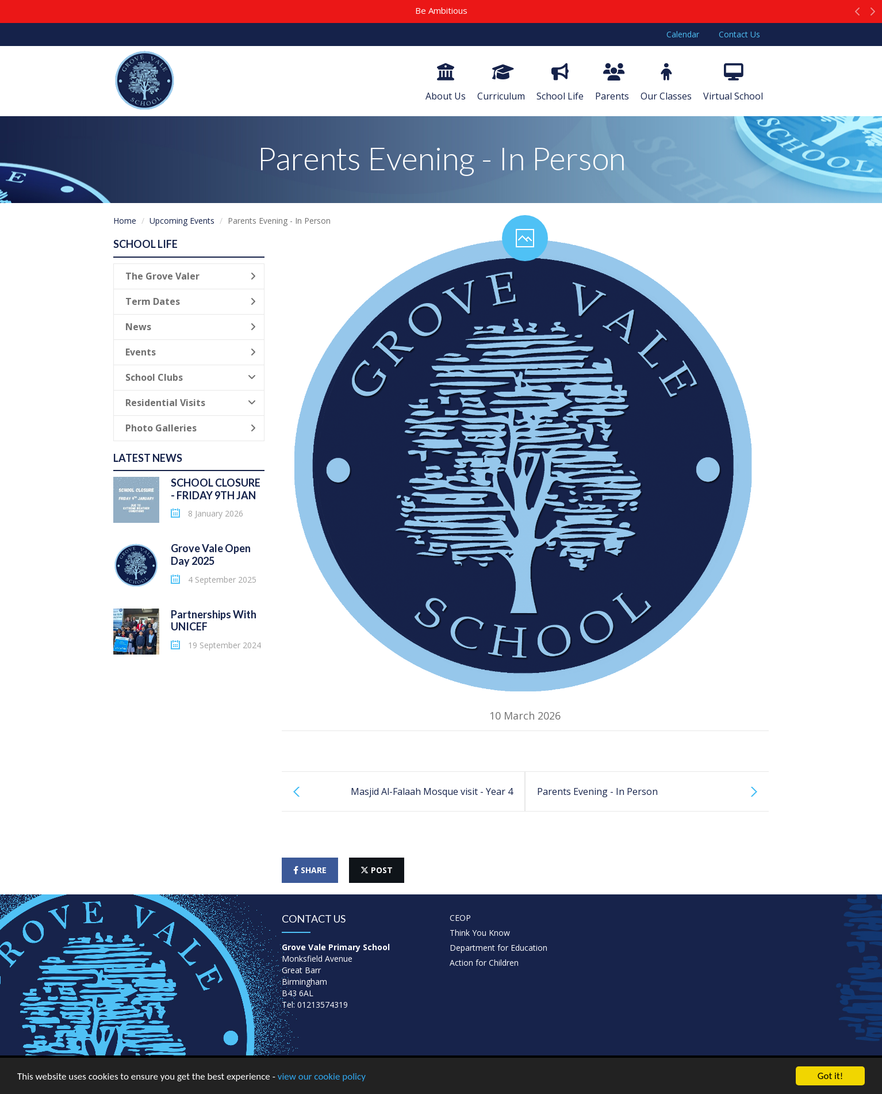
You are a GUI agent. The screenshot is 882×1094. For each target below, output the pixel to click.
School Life (560, 82)
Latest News (147, 458)
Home (124, 220)
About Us (445, 82)
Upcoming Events (181, 220)
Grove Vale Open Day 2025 (211, 554)
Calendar (682, 34)
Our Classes (666, 82)
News (190, 326)
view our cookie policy (322, 1077)
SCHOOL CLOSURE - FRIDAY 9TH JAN (215, 489)
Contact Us (739, 34)
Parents (612, 82)
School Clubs (190, 377)
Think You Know (480, 932)
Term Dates (190, 301)
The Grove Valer (190, 276)
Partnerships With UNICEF (213, 620)
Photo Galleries (190, 428)
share (310, 870)
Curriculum (501, 82)
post (377, 870)
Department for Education (498, 947)
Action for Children (484, 962)
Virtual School (733, 82)
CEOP (460, 917)
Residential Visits (190, 402)
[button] (857, 14)
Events (190, 352)
